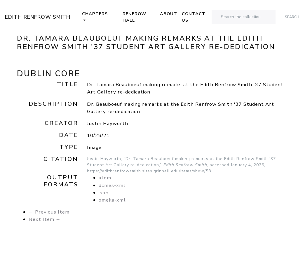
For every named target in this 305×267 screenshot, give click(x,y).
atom (105, 177)
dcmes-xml (112, 185)
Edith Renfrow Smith (37, 16)
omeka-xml (112, 200)
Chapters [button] (95, 14)
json (104, 192)
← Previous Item (49, 212)
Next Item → (45, 219)
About (168, 14)
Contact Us (193, 17)
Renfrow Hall (134, 17)
